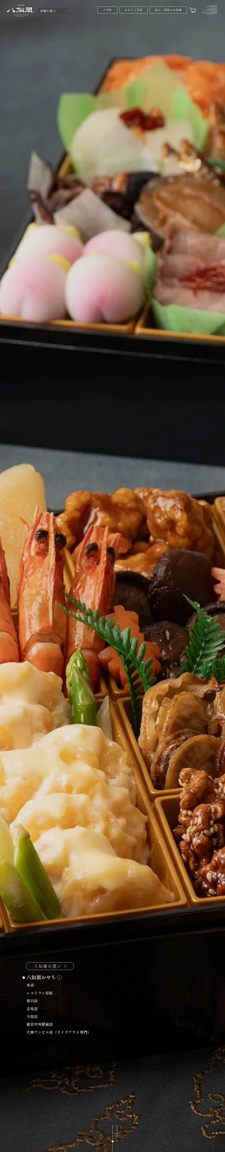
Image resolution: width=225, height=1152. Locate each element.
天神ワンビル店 (60, 1032)
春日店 (34, 1001)
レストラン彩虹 (41, 993)
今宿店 (34, 1017)
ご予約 (107, 10)
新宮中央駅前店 (41, 1024)
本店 (32, 985)
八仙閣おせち (44, 977)
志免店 (34, 1009)
